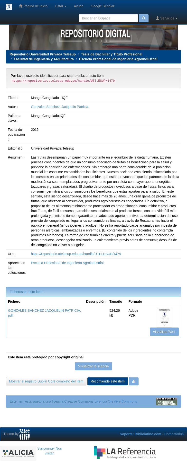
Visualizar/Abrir (164, 332)
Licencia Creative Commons (115, 401)
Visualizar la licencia (93, 366)
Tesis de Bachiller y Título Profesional (111, 54)
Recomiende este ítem (108, 381)
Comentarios (174, 434)
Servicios (167, 18)
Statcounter (46, 448)
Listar (60, 6)
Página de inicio (33, 6)
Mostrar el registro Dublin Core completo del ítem (46, 381)
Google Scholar (102, 6)
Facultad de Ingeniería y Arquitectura (44, 59)
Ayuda (78, 6)
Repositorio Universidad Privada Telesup (42, 54)
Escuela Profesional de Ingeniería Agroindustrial (118, 59)
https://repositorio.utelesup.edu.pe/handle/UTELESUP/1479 (76, 254)
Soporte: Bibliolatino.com (140, 434)
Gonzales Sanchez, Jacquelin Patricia (59, 107)
